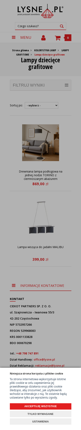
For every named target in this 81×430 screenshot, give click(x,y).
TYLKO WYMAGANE (40, 414)
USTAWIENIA (40, 421)
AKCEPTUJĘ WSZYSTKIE (40, 406)
